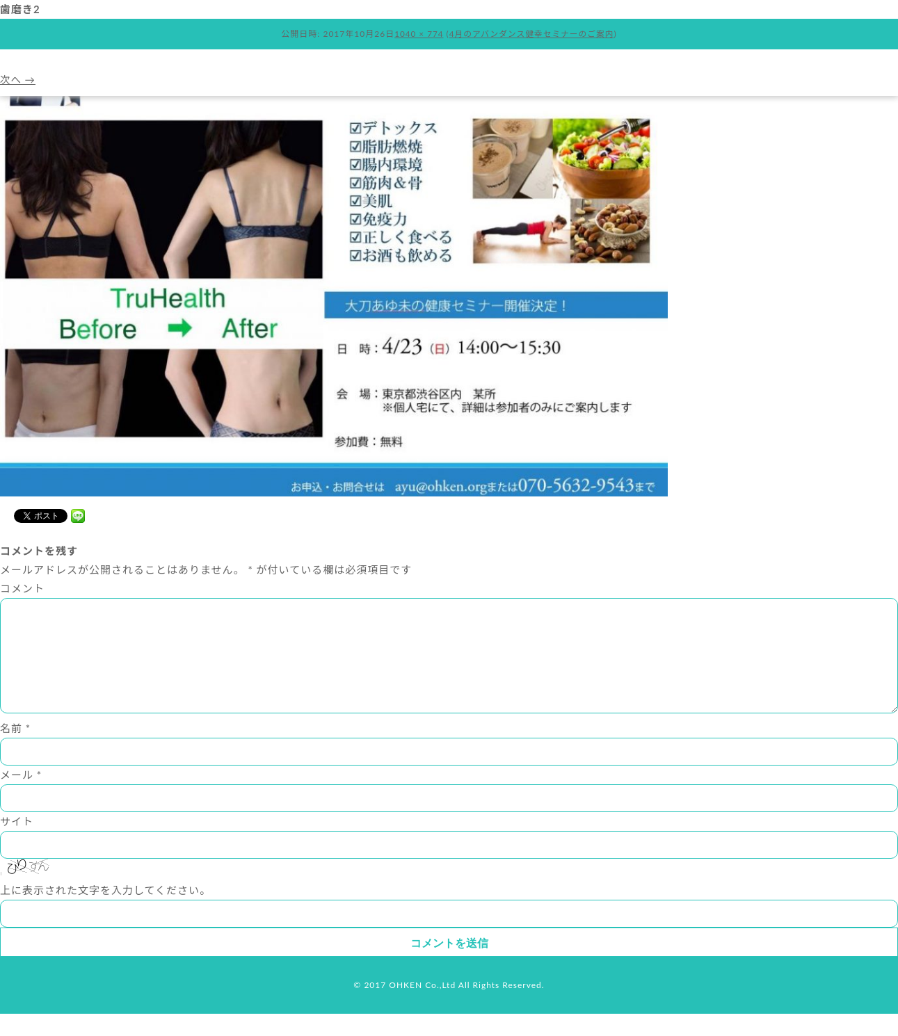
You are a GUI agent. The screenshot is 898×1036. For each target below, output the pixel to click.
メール (21, 797)
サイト (16, 843)
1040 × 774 (417, 34)
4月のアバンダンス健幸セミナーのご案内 (532, 34)
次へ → (18, 79)
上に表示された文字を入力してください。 (105, 912)
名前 (15, 750)
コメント (22, 588)
